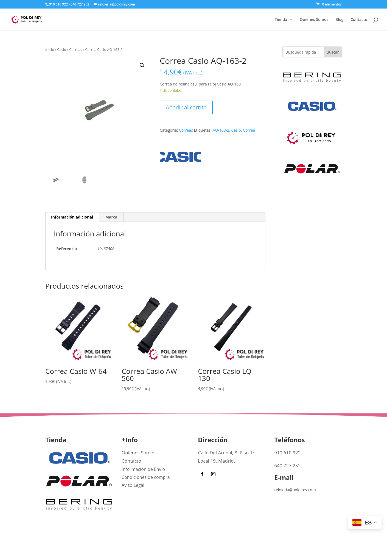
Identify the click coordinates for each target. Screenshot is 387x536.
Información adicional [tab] (72, 217)
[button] (142, 65)
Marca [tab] (111, 217)
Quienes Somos (139, 452)
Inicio (49, 49)
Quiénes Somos (314, 20)
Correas (75, 49)
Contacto (358, 20)
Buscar (333, 52)
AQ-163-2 (221, 130)
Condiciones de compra (146, 477)
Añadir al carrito (186, 107)
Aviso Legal (133, 485)
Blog (339, 20)
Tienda (281, 20)
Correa (249, 130)
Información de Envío (143, 469)
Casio (61, 49)
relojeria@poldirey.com (295, 489)
